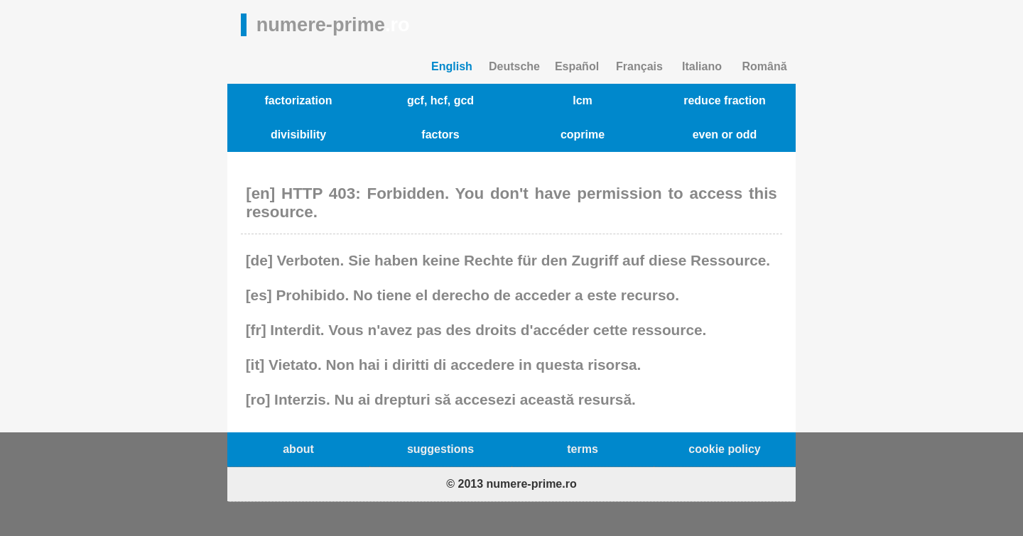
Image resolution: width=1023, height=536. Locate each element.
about (298, 449)
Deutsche (514, 66)
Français (639, 66)
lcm (582, 100)
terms (582, 449)
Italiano (702, 66)
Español (577, 66)
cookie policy (724, 449)
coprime (583, 134)
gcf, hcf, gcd (440, 100)
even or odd (725, 134)
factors (440, 134)
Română (764, 66)
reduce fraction (724, 100)
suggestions (440, 449)
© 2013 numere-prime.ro (511, 484)
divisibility (298, 134)
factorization (298, 100)
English (451, 66)
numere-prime (333, 24)
